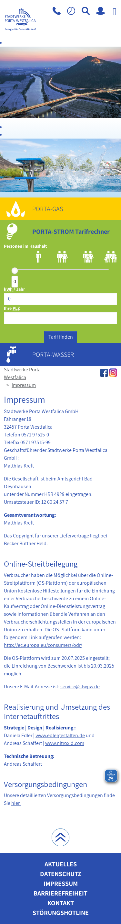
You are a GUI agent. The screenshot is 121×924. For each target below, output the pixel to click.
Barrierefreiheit (60, 893)
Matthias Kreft (19, 522)
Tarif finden (60, 336)
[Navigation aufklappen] (114, 22)
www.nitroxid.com (64, 743)
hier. (16, 803)
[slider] (15, 270)
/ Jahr (14, 289)
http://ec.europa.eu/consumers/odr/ (43, 645)
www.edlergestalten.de (60, 735)
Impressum (24, 385)
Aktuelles (61, 864)
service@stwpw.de (80, 686)
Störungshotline (61, 912)
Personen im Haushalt (25, 246)
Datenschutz (60, 874)
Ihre (12, 308)
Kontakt (60, 903)
